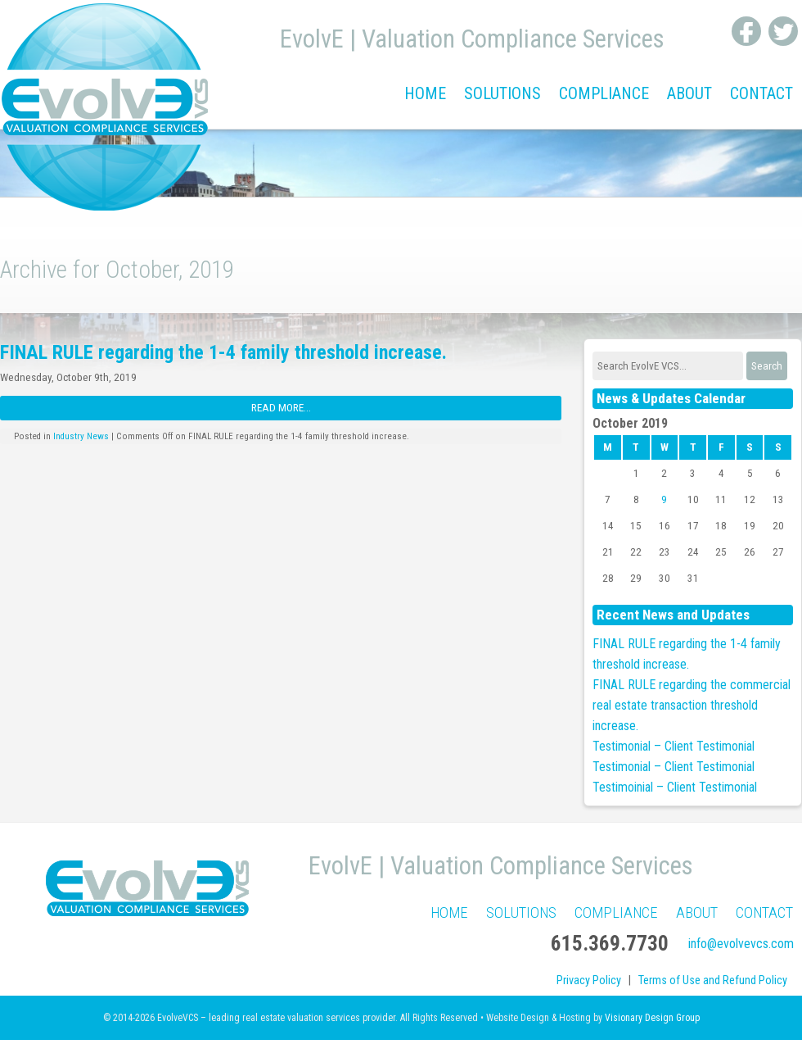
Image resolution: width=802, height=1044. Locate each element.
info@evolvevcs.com (741, 943)
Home (425, 93)
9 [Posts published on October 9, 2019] (664, 499)
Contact (761, 93)
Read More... (281, 408)
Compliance (604, 93)
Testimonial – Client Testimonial (673, 746)
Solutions (502, 93)
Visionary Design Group (652, 1018)
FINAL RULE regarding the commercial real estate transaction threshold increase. (691, 705)
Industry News (81, 436)
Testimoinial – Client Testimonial (674, 787)
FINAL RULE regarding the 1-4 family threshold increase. (223, 352)
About (689, 93)
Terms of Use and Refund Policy (712, 980)
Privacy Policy (588, 980)
